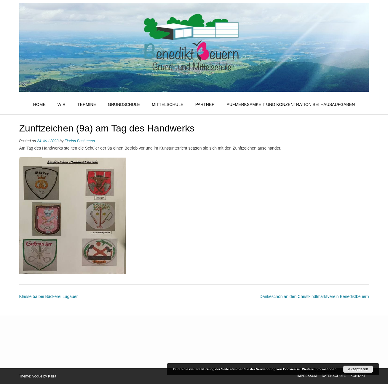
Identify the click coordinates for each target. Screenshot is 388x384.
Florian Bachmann (80, 141)
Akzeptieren (358, 369)
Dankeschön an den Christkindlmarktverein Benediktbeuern (314, 296)
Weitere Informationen (319, 369)
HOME (39, 104)
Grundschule (124, 104)
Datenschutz (334, 375)
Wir (62, 104)
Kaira (52, 376)
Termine (86, 104)
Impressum (307, 375)
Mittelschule (167, 104)
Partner (205, 104)
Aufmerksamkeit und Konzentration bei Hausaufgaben (290, 104)
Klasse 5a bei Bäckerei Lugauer (48, 296)
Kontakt (357, 375)
